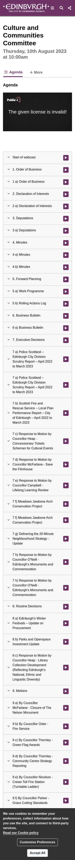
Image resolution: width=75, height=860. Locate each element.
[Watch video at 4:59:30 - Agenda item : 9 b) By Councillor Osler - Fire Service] (66, 726)
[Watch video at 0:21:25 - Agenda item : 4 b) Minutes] (66, 267)
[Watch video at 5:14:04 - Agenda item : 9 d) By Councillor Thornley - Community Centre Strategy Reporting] (66, 761)
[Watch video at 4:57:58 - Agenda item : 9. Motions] (66, 691)
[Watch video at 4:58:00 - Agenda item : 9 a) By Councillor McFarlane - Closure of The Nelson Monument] (66, 708)
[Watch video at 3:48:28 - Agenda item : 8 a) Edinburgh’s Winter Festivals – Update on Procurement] (66, 623)
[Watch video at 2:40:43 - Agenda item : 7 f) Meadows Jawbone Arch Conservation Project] (66, 504)
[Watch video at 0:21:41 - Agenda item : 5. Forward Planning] (66, 279)
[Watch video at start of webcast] (66, 158)
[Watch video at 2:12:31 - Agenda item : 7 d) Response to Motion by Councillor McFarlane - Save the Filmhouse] (66, 464)
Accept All (37, 853)
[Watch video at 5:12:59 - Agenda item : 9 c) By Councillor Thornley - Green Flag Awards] (66, 742)
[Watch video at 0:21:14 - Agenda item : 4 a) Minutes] (66, 255)
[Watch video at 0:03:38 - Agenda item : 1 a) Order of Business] (66, 182)
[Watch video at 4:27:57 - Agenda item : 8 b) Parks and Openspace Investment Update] (66, 642)
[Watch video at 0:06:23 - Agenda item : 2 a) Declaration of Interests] (66, 206)
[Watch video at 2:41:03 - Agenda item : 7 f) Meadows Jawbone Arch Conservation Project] (66, 520)
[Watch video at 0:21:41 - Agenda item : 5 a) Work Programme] (66, 291)
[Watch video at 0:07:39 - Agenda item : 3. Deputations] (66, 218)
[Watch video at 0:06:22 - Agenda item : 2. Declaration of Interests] (66, 194)
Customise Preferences (37, 842)
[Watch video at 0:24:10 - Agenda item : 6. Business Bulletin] (66, 316)
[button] (52, 8)
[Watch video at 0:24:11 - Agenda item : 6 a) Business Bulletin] (66, 328)
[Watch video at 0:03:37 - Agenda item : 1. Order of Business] (66, 170)
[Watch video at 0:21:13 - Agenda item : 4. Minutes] (66, 243)
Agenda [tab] (13, 72)
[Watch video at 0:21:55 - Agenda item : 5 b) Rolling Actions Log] (66, 304)
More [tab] (36, 72)
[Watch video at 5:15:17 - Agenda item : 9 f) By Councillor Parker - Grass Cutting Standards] (66, 800)
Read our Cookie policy (21, 832)
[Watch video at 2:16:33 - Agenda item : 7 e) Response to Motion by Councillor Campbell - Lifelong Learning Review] (66, 485)
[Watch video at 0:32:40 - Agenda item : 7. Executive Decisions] (66, 340)
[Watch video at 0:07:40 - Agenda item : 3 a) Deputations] (66, 231)
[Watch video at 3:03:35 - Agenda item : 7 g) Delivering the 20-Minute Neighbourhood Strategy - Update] (66, 538)
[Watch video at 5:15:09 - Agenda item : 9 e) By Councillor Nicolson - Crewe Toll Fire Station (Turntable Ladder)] (66, 782)
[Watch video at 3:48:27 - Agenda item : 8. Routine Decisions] (66, 606)
